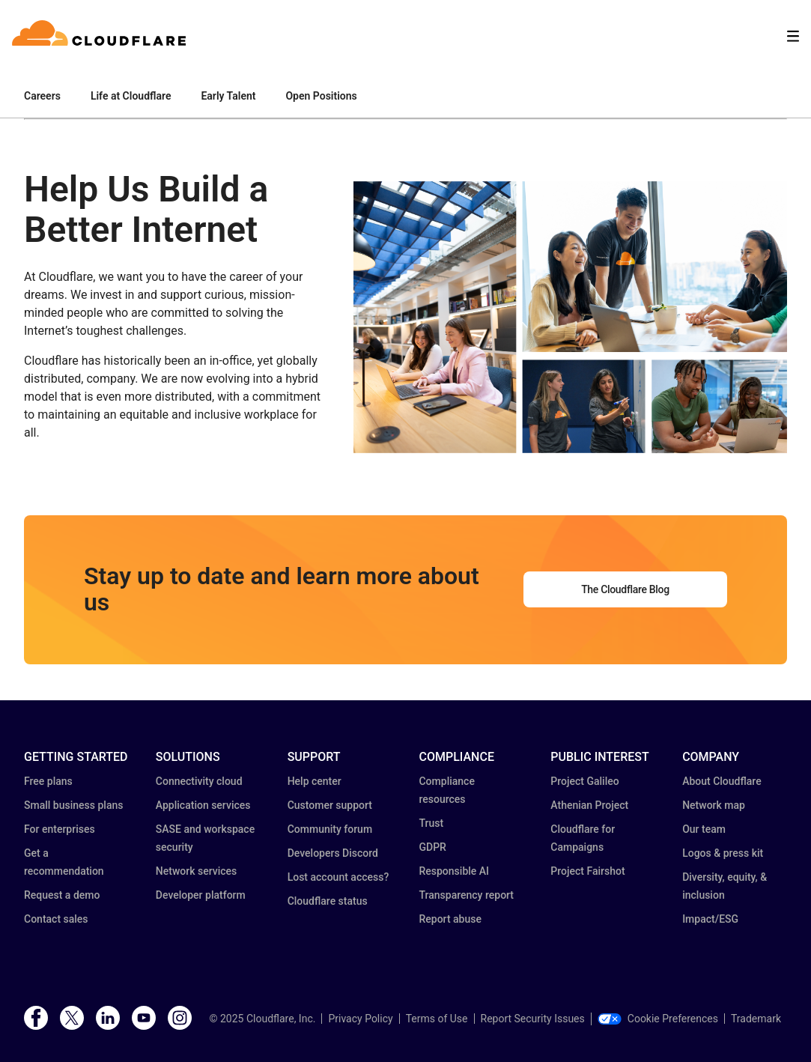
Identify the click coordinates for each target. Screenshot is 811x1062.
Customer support (330, 805)
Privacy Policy (360, 1018)
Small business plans (73, 805)
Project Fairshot (587, 871)
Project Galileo (584, 781)
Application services (203, 805)
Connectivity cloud (199, 781)
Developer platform (201, 895)
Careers (42, 96)
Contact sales (56, 919)
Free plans (48, 781)
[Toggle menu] (793, 36)
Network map (713, 805)
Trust (431, 823)
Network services (196, 871)
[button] (570, 323)
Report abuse (450, 919)
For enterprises (59, 829)
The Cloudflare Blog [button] (625, 589)
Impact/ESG (710, 919)
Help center (314, 781)
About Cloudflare (722, 781)
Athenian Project (589, 805)
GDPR (432, 847)
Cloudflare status (328, 901)
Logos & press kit (722, 853)
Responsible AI (454, 871)
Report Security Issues (533, 1018)
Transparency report (466, 895)
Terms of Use (437, 1018)
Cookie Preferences (658, 1019)
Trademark (756, 1018)
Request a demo (62, 895)
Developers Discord (333, 853)
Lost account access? (338, 877)
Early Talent (228, 96)
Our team (704, 829)
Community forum (330, 829)
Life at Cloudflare (131, 96)
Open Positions (320, 96)
